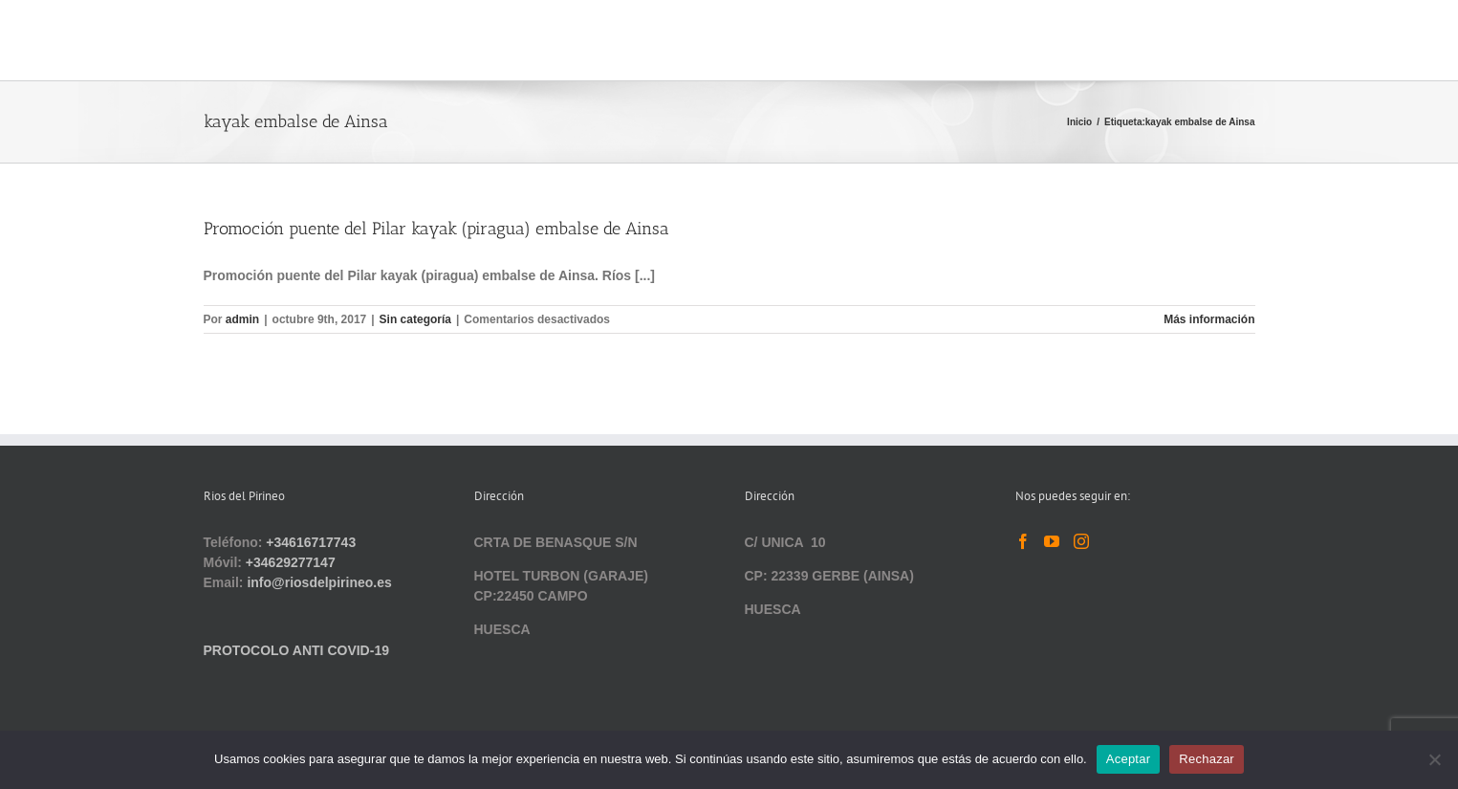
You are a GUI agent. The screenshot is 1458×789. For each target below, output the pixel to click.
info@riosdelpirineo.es (319, 582)
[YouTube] (1051, 541)
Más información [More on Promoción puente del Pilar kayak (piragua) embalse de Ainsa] (1209, 319)
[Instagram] (1081, 541)
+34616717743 (311, 542)
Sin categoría (415, 319)
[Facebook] (1023, 541)
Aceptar (1128, 759)
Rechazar (1206, 759)
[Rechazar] (1434, 759)
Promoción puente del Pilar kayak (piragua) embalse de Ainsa (436, 228)
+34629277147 (291, 562)
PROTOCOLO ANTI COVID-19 (296, 650)
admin (242, 319)
